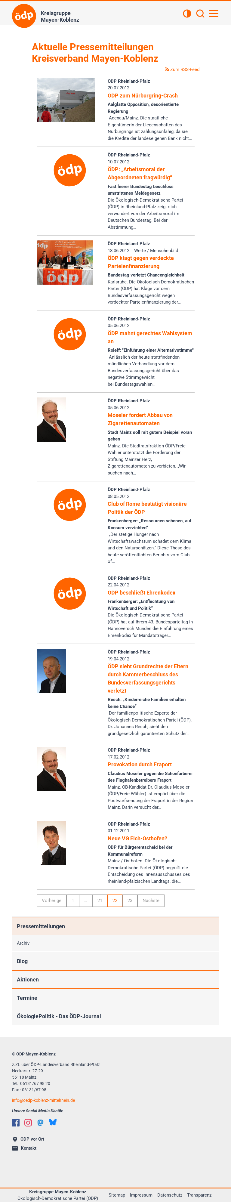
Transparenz (199, 1195)
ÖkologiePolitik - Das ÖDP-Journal (59, 1016)
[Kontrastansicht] (187, 14)
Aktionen (28, 979)
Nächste (151, 900)
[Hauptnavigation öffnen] (213, 13)
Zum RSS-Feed (182, 69)
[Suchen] (200, 14)
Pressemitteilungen (41, 926)
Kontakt (24, 1148)
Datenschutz (169, 1195)
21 (99, 900)
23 (130, 900)
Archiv (23, 943)
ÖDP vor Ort (28, 1139)
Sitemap (117, 1195)
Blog (22, 961)
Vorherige (51, 900)
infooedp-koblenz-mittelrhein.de (43, 1100)
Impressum (141, 1195)
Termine (27, 998)
